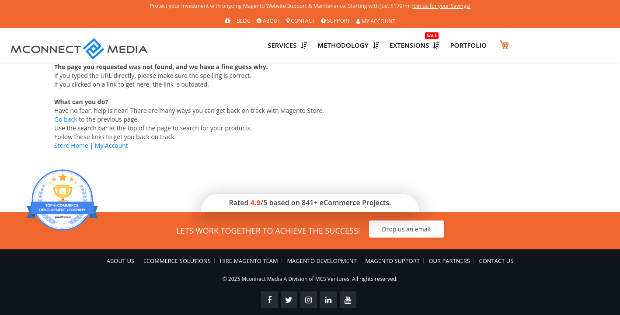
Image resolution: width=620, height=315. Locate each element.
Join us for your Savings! (474, 7)
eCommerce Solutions (176, 258)
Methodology (430, 43)
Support (335, 20)
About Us (120, 258)
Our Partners (449, 258)
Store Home (71, 142)
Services (360, 43)
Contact (300, 20)
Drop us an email (416, 226)
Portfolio (568, 43)
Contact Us (496, 258)
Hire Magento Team (248, 258)
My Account (111, 142)
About (268, 20)
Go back (65, 116)
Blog (244, 20)
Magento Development (321, 258)
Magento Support (393, 258)
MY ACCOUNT (375, 21)
